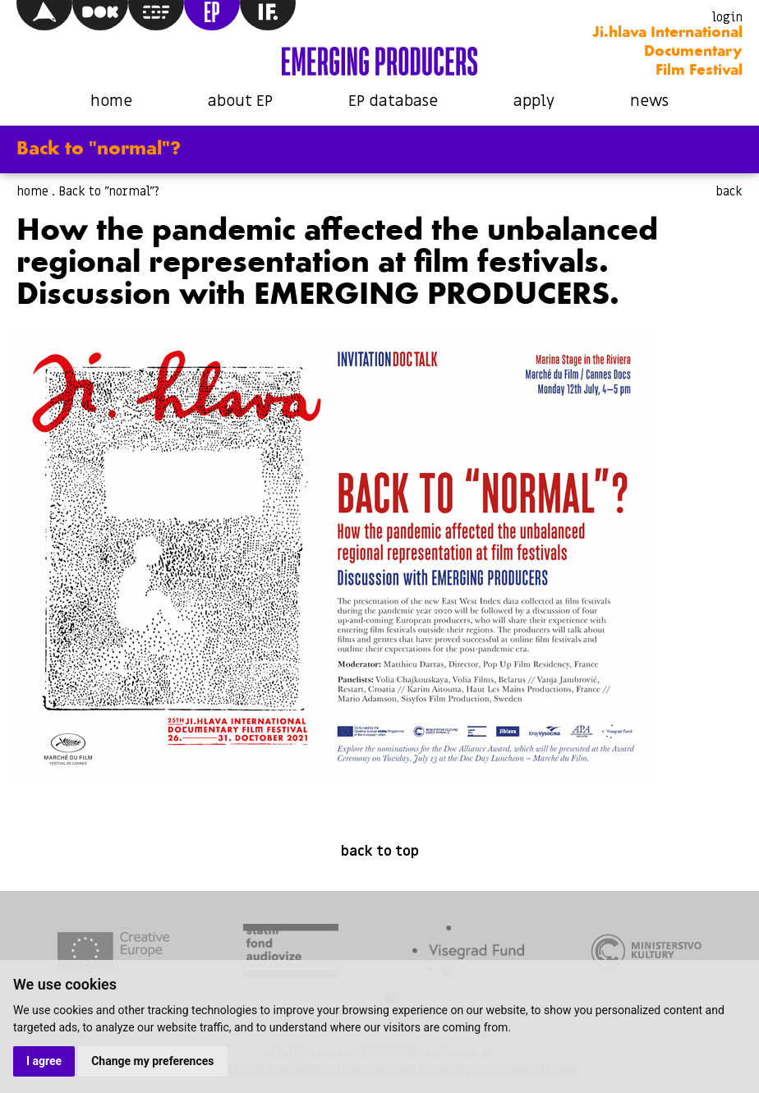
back (729, 191)
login (727, 17)
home (111, 101)
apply (533, 101)
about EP (240, 101)
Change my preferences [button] (152, 1061)
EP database (393, 101)
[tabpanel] (113, 953)
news (649, 101)
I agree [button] (44, 1061)
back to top (380, 852)
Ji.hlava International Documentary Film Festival (667, 51)
